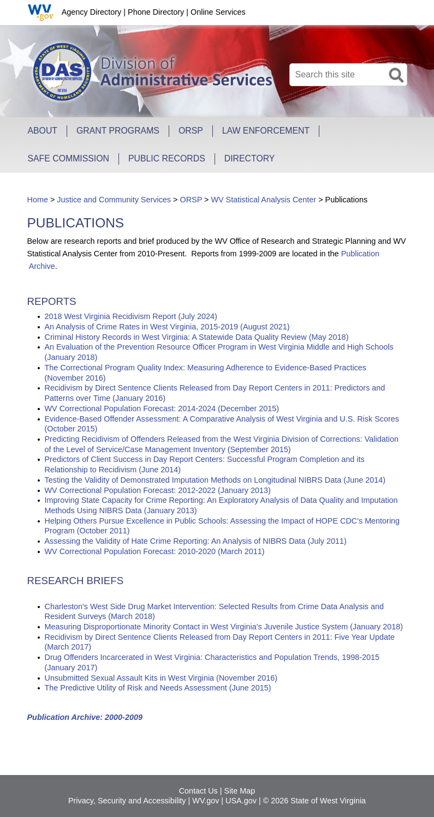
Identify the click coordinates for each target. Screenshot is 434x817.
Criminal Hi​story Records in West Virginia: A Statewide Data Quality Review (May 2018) (197, 337)
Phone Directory (156, 12)
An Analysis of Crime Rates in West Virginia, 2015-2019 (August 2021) (167, 326)
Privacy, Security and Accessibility (127, 800)
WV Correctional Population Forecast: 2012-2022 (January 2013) (158, 490)
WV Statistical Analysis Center (263, 199)
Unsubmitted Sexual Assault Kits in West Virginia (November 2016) (161, 678)
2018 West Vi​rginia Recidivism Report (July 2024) (131, 316)
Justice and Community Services (114, 199)
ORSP (191, 199)
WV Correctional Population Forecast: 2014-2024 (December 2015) (162, 408)
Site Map (239, 790)
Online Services (218, 12)
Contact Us (198, 790)
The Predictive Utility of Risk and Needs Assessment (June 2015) (158, 687)
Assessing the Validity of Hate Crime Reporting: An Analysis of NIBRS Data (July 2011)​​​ (196, 541)
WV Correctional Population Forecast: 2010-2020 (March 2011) (155, 551)
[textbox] (348, 74)
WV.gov (205, 800)
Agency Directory (92, 12)
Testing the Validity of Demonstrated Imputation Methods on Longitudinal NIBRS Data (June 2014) (215, 480)
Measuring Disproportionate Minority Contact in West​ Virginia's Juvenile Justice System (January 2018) (224, 626)
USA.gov (241, 800)
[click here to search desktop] (397, 73)
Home (37, 199)
